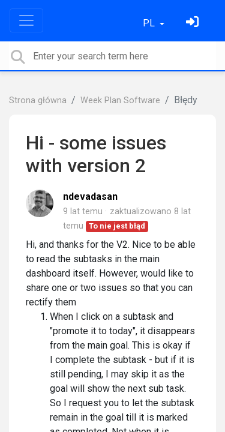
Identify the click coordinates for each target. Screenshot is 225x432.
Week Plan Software (120, 100)
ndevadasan (90, 196)
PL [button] (150, 23)
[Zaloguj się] (193, 23)
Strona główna (38, 100)
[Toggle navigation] (26, 20)
